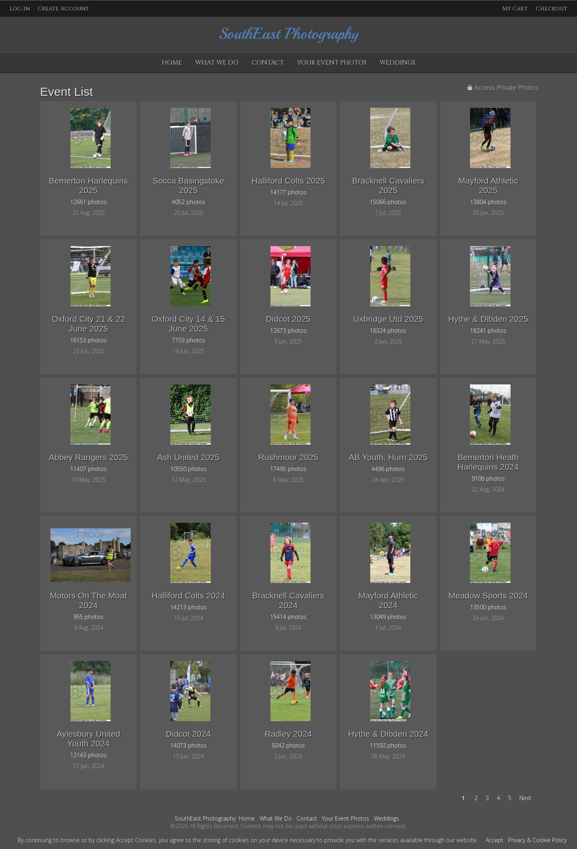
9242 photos (288, 745)
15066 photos (388, 202)
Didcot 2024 (188, 733)
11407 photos (88, 469)
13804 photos (488, 202)
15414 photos (288, 617)
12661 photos (88, 202)
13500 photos (488, 607)
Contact (268, 62)
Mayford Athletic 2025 (488, 185)
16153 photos (88, 340)
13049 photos (388, 617)
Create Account (63, 8)
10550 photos (188, 469)
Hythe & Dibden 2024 (388, 733)
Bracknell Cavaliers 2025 (388, 185)
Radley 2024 (288, 733)
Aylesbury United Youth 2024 (88, 738)
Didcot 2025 (288, 318)
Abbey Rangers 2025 (88, 457)
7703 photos (188, 340)
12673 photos (288, 330)
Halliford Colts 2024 (188, 595)
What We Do (216, 62)
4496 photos (388, 469)
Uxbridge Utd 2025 (388, 318)
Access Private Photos (506, 87)
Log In (20, 8)
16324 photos (388, 330)
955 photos (88, 617)
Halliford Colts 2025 (288, 180)
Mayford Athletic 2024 (388, 600)
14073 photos (188, 745)
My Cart (515, 8)
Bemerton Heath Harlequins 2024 (488, 462)
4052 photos (188, 202)
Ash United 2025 (188, 457)
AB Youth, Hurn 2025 (388, 457)
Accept (494, 840)
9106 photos (488, 478)
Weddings (397, 62)
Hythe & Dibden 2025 (488, 318)
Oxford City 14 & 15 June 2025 (188, 323)
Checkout (551, 8)
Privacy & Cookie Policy (537, 840)
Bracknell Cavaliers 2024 (288, 600)
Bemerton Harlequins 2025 (88, 185)
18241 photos (488, 330)
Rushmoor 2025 (288, 457)
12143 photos (88, 755)
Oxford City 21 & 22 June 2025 (88, 323)
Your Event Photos (331, 62)
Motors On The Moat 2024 (88, 600)
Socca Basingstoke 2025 (188, 185)
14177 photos (288, 192)
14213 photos (188, 607)
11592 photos (388, 745)
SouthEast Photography (205, 818)
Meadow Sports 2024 (488, 595)
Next (525, 798)
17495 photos (288, 469)
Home (172, 62)
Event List (66, 91)
